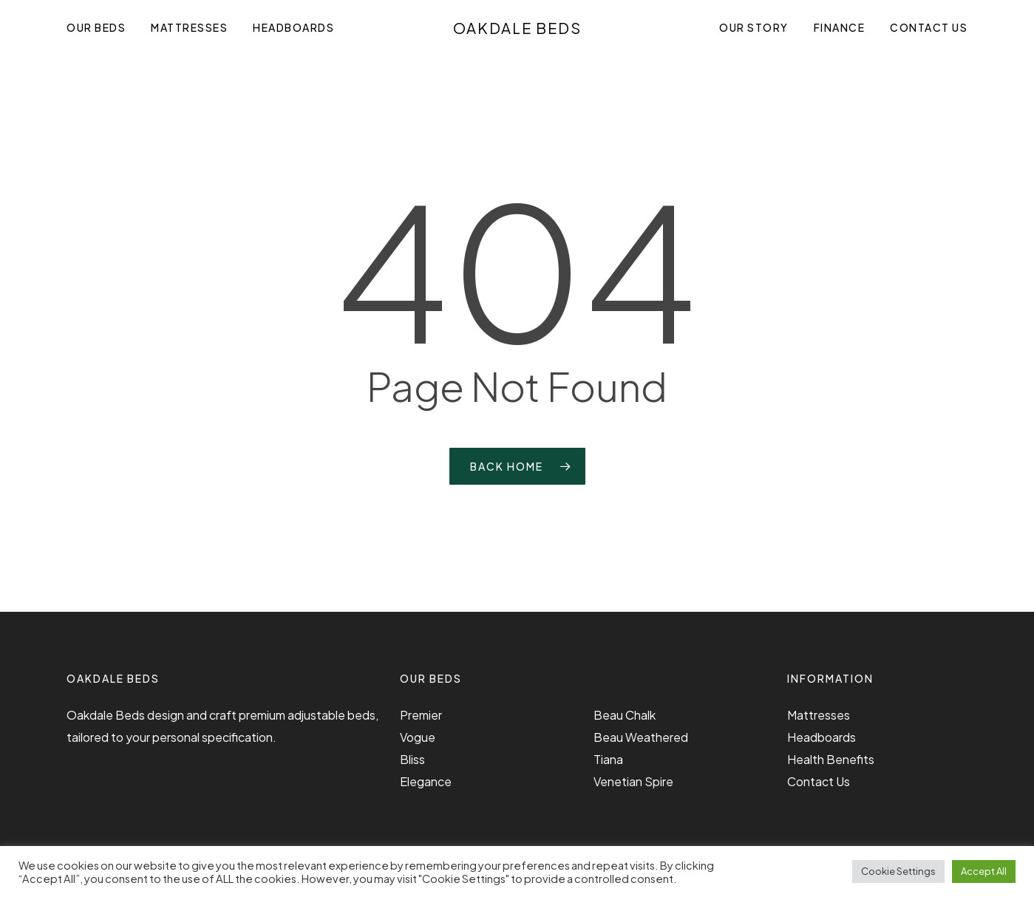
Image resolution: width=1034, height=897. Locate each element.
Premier (421, 715)
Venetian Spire (633, 781)
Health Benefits (830, 759)
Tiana (608, 759)
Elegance (426, 781)
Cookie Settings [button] (898, 871)
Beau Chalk (624, 715)
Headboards (821, 737)
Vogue (417, 737)
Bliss (412, 759)
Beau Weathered (640, 737)
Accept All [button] (984, 871)
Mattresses (818, 715)
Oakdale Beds (517, 28)
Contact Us (818, 781)
